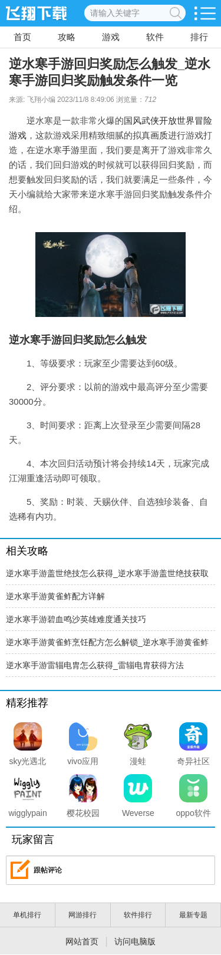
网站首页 (81, 941)
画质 (159, 135)
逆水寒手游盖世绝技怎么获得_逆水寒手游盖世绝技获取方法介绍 (107, 576)
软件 (155, 37)
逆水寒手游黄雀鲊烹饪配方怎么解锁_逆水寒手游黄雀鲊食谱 (107, 645)
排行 (199, 37)
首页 (22, 37)
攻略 (66, 37)
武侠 (150, 120)
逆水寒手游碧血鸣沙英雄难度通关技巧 (76, 619)
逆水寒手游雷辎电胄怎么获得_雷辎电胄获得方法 (95, 665)
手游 (71, 150)
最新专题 (193, 915)
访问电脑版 (135, 941)
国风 (132, 120)
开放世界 (176, 120)
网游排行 (82, 915)
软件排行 (138, 915)
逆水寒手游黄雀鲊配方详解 (55, 596)
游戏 (111, 37)
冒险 (203, 120)
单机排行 (27, 915)
